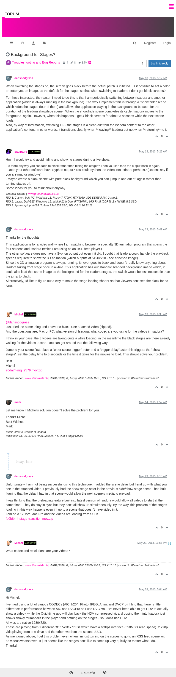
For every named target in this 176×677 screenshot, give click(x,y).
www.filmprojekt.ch (36, 373)
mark (17, 397)
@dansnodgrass (17, 318)
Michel (18, 310)
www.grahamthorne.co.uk (43, 189)
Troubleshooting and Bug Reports (36, 58)
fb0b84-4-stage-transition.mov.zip (29, 514)
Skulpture (20, 147)
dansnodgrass (23, 73)
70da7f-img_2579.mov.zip (24, 366)
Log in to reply (159, 59)
